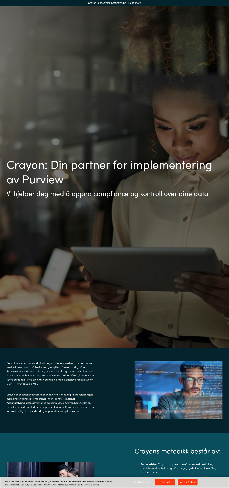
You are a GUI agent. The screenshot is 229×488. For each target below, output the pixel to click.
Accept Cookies (187, 482)
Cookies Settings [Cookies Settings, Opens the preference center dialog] (142, 482)
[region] (114, 482)
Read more (134, 3)
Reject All (164, 482)
